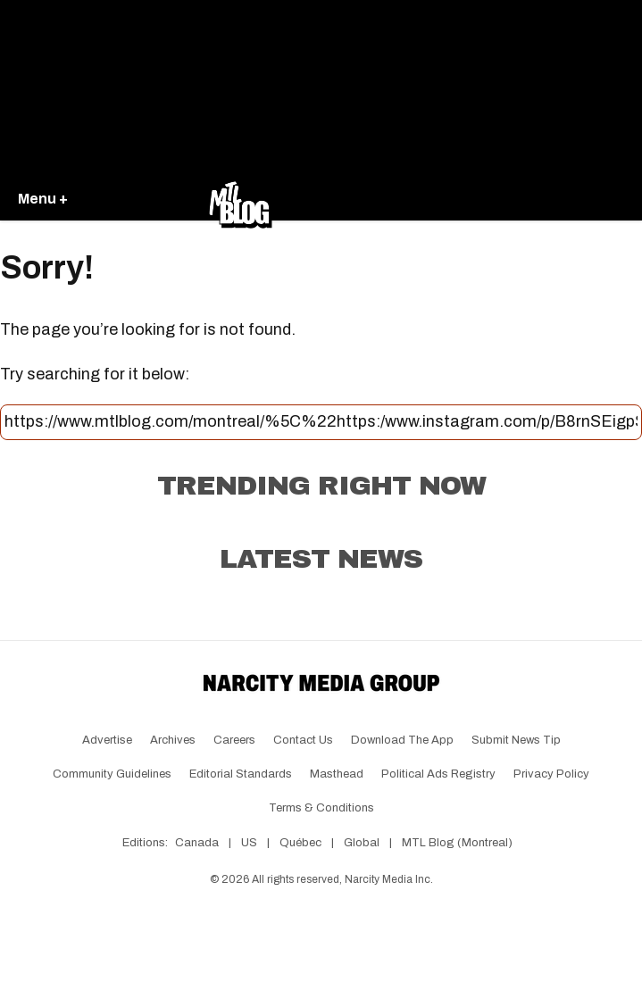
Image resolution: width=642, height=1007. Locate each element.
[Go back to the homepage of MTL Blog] (240, 200)
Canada (197, 842)
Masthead (336, 774)
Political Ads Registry (438, 774)
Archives (173, 740)
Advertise (107, 740)
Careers (234, 740)
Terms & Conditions (321, 808)
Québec (300, 842)
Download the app (402, 740)
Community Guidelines (112, 774)
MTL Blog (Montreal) (457, 842)
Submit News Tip (516, 740)
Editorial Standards (240, 774)
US (249, 842)
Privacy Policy (551, 774)
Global (361, 842)
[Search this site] (321, 422)
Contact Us (303, 740)
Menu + (43, 198)
